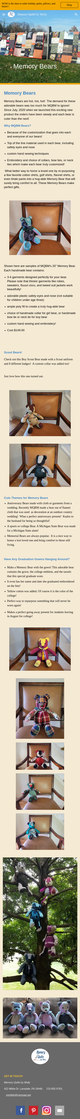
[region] (40, 5)
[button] (4, 14)
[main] (40, 47)
